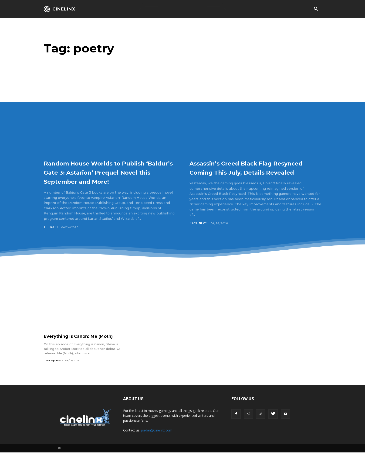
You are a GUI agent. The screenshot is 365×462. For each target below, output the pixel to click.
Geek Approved (54, 369)
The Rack (51, 236)
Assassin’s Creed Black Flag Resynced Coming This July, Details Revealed (246, 172)
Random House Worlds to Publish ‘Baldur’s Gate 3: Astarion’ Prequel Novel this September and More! (101, 176)
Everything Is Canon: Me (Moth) (83, 345)
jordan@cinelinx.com (156, 440)
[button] (316, 9)
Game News (198, 232)
